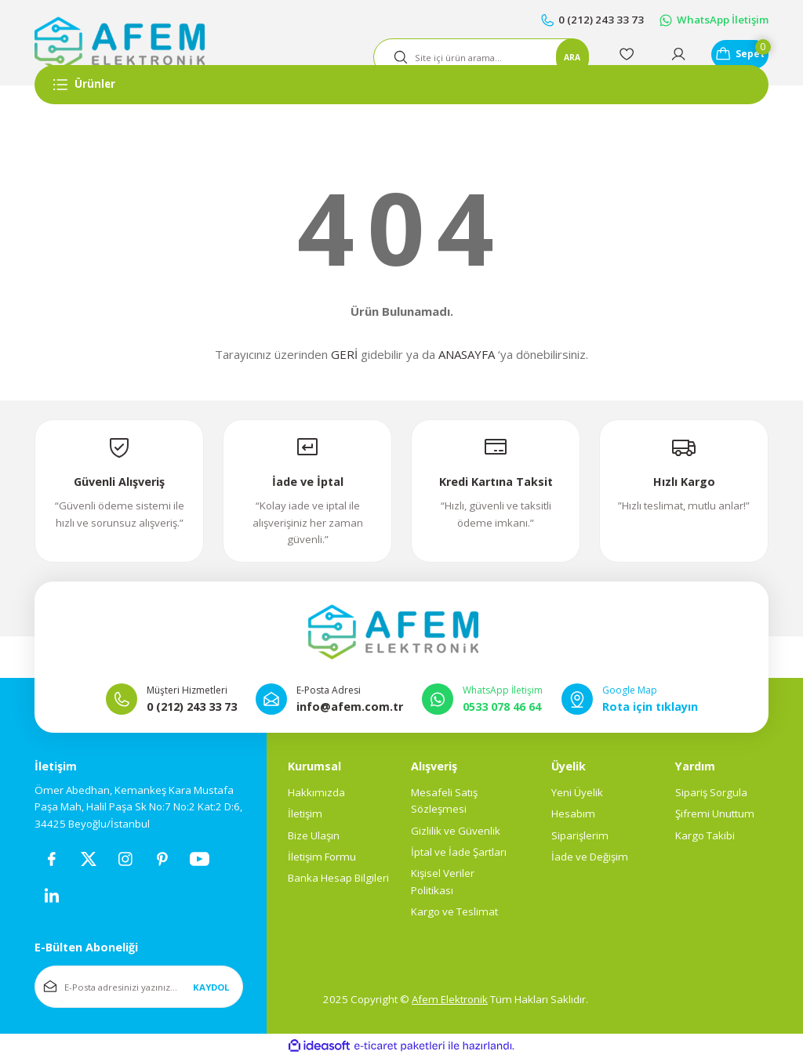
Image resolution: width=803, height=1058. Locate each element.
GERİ (344, 354)
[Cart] (729, 57)
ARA (546, 57)
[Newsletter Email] (139, 988)
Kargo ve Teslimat (454, 912)
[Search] (460, 57)
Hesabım (573, 815)
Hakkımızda (316, 793)
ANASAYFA (466, 354)
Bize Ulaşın (314, 836)
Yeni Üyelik (577, 793)
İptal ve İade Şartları (459, 853)
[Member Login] (657, 57)
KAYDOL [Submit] (211, 988)
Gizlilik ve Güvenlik (455, 831)
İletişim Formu (322, 857)
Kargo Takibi (705, 836)
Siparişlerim (580, 836)
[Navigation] (401, 84)
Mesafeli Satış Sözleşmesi (444, 801)
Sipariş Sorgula (711, 793)
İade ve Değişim (589, 857)
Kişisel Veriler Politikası (442, 883)
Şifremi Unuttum (714, 815)
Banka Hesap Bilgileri (338, 879)
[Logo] (120, 43)
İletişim (305, 815)
